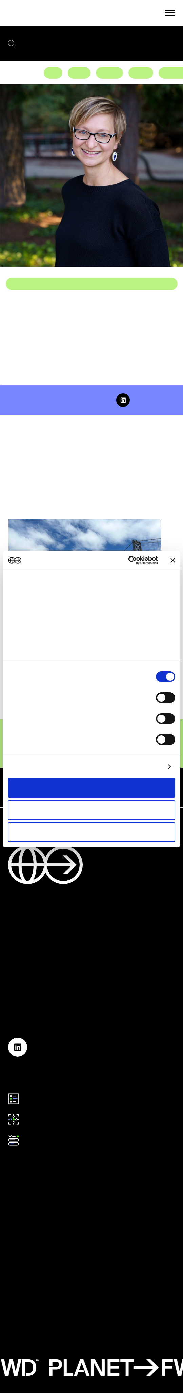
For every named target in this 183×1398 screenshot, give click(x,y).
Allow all (91, 788)
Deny (91, 832)
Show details (146, 766)
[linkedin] (123, 400)
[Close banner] (172, 560)
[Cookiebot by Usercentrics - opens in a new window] (128, 560)
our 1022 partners (50, 594)
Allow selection (91, 810)
